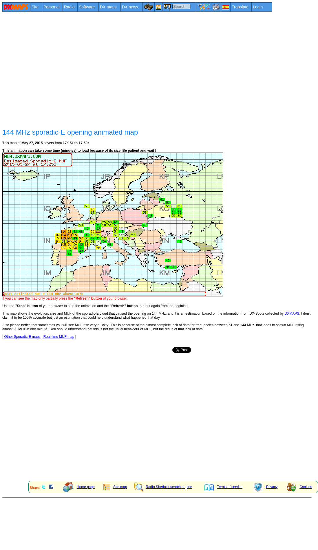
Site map (115, 487)
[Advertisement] (54, 69)
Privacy (265, 487)
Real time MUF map (58, 337)
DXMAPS (292, 313)
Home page (79, 487)
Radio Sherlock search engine (163, 487)
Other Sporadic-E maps (22, 337)
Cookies (299, 487)
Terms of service (223, 487)
